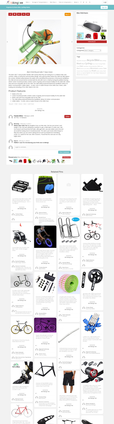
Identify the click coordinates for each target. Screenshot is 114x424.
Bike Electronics (19, 400)
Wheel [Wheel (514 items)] (78, 74)
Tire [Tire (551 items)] (92, 73)
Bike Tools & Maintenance (93, 353)
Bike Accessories (43, 214)
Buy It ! (68, 14)
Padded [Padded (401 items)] (78, 71)
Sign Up (104, 7)
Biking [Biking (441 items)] (104, 60)
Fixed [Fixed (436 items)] (96, 63)
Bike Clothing (66, 214)
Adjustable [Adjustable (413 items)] (79, 60)
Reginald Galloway (91, 214)
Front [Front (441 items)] (78, 66)
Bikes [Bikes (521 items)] (101, 60)
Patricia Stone (42, 212)
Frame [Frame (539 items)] (103, 64)
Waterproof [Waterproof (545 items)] (102, 73)
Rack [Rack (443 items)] (90, 71)
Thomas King (42, 397)
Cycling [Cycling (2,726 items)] (88, 63)
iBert (25, 104)
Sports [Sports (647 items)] (88, 73)
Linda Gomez (65, 410)
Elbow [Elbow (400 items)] (93, 63)
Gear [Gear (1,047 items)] (81, 66)
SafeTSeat (31, 104)
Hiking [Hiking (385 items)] (90, 66)
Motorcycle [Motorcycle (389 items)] (83, 68)
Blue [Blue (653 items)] (83, 64)
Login (105, 2)
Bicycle (11, 104)
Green (20, 104)
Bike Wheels (42, 350)
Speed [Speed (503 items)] (84, 73)
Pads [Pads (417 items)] (82, 71)
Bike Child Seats (23, 157)
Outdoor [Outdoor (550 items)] (101, 68)
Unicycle (64, 316)
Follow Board (66, 157)
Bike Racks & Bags (67, 264)
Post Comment (64, 152)
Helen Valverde (66, 314)
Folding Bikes (89, 261)
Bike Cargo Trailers (20, 262)
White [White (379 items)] (82, 74)
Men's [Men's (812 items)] (79, 68)
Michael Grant (19, 399)
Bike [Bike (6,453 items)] (96, 60)
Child (16, 104)
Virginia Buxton (90, 260)
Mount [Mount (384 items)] (88, 68)
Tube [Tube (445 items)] (94, 73)
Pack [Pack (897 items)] (105, 68)
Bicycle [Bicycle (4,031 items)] (90, 60)
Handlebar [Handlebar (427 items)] (85, 66)
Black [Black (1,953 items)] (79, 63)
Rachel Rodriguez (20, 261)
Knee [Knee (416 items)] (101, 66)
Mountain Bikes (19, 215)
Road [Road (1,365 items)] (94, 71)
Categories (80, 50)
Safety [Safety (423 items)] (101, 71)
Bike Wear (53, 2)
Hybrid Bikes (42, 268)
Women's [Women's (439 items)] (86, 74)
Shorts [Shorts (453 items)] (78, 73)
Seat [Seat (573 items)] (104, 71)
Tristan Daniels (43, 267)
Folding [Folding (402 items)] (100, 63)
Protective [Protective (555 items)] (86, 71)
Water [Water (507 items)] (97, 73)
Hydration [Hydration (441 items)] (94, 66)
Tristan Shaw (18, 214)
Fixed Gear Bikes (90, 308)
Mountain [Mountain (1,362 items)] (94, 68)
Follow (68, 116)
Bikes (28, 2)
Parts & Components (65, 2)
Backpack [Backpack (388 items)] (84, 60)
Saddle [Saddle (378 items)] (97, 71)
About (76, 2)
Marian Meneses (66, 212)
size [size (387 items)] (81, 73)
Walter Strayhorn (90, 403)
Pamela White (66, 262)
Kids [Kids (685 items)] (98, 66)
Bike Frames (89, 215)
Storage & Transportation (40, 2)
